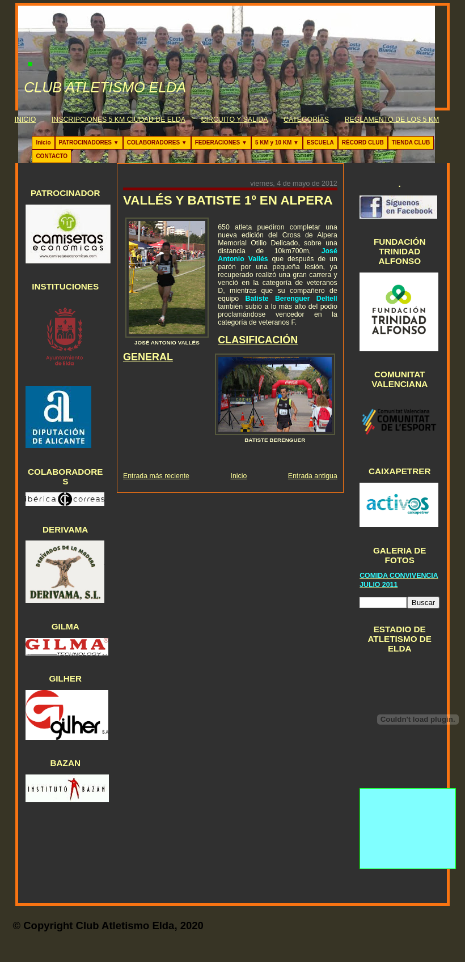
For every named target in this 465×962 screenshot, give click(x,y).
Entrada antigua (312, 476)
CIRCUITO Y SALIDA (234, 120)
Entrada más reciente (156, 476)
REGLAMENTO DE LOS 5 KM (392, 120)
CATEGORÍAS (306, 120)
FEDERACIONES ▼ (221, 142)
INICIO (25, 120)
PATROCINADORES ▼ (89, 142)
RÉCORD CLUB (363, 142)
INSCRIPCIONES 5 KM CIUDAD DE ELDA (118, 120)
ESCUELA (320, 142)
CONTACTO (51, 156)
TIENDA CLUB (411, 142)
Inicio (43, 142)
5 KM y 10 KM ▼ (277, 142)
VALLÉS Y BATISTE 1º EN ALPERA (228, 200)
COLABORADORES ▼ (157, 142)
